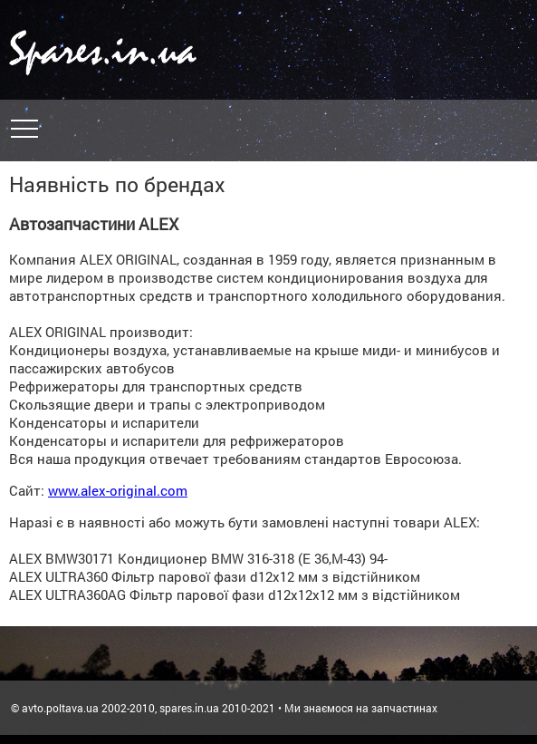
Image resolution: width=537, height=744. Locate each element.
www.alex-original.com (117, 490)
